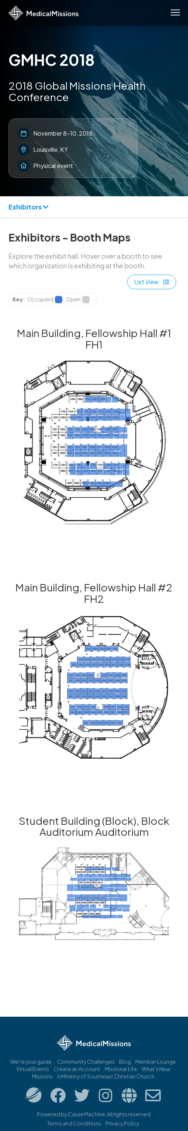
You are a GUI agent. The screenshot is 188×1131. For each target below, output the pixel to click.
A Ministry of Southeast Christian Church (105, 1076)
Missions (42, 1076)
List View (151, 282)
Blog (125, 1061)
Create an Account (76, 1069)
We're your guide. (31, 1061)
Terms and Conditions (74, 1123)
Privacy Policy (122, 1123)
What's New (156, 1069)
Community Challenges (86, 1061)
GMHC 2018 (51, 59)
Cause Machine (86, 1114)
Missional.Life (121, 1069)
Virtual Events (32, 1069)
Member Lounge (155, 1061)
